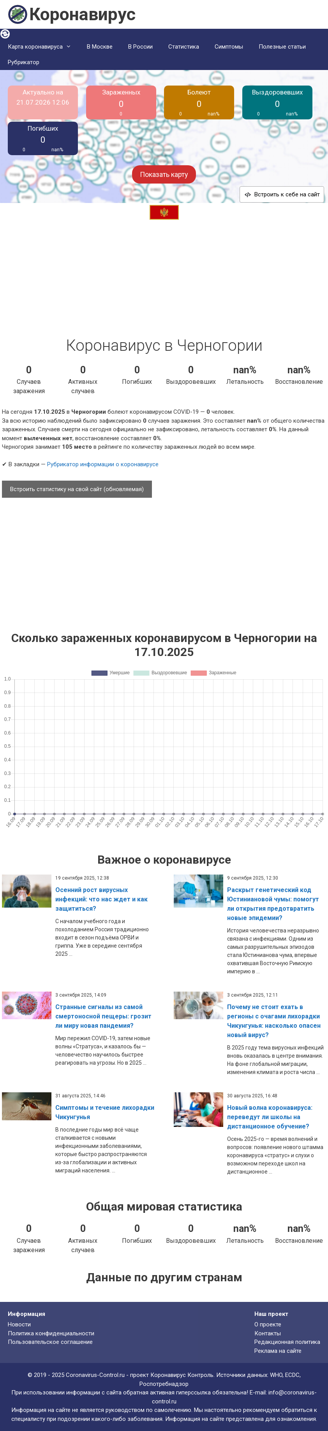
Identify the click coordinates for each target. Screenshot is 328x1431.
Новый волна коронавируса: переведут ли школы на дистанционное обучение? (269, 1117)
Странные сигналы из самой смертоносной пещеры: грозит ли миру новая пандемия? (103, 1016)
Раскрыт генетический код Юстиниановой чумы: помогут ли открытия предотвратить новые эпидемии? (273, 904)
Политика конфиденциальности (51, 1333)
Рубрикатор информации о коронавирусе (103, 464)
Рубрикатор (23, 62)
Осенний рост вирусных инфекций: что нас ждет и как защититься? (101, 899)
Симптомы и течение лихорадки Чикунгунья (104, 1112)
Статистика (183, 46)
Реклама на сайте (278, 1350)
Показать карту (164, 174)
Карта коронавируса (43, 46)
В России (140, 46)
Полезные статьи (282, 46)
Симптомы (229, 46)
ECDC (292, 1375)
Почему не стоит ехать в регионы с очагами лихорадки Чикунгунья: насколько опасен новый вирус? (274, 1021)
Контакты (267, 1333)
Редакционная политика (287, 1341)
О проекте (267, 1324)
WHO (276, 1375)
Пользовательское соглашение (50, 1341)
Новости (19, 1324)
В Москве (100, 46)
